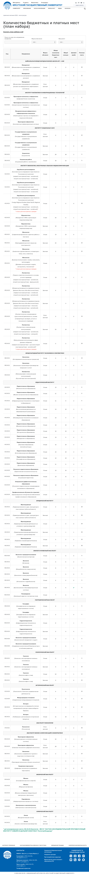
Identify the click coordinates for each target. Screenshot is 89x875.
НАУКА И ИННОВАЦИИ (39, 8)
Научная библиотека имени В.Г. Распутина (33, 845)
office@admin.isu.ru (21, 857)
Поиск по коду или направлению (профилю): (14, 38)
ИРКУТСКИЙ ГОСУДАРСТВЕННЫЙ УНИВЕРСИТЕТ (37, 5)
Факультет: (62, 38)
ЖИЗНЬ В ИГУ (51, 8)
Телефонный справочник (23, 868)
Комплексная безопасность (78, 845)
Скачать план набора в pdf (13, 32)
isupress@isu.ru (20, 865)
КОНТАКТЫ (67, 8)
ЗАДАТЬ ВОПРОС (80, 5)
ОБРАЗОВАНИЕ (27, 8)
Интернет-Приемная (8, 845)
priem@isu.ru (25, 861)
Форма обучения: (37, 38)
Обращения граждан (57, 845)
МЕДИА (60, 8)
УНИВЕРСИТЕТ (16, 8)
